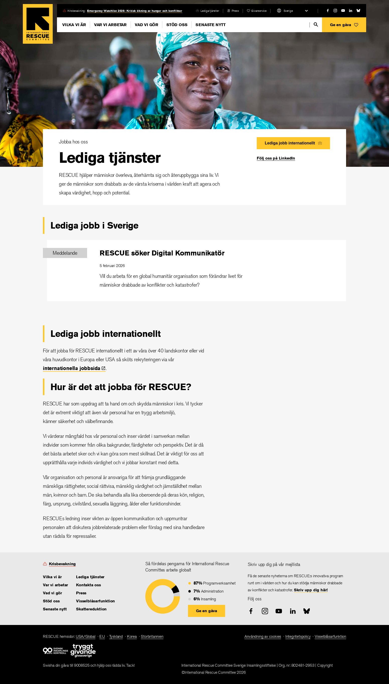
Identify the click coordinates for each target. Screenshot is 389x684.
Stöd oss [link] (51, 601)
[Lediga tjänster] (194, 167)
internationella (74, 368)
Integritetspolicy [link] (298, 636)
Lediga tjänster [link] (210, 11)
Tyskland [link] (116, 636)
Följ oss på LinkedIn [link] (276, 158)
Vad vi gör (146, 24)
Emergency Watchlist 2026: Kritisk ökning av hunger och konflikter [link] (134, 11)
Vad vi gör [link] (52, 593)
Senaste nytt (211, 24)
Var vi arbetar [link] (55, 585)
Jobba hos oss (73, 141)
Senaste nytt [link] (55, 609)
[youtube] (343, 10)
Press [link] (235, 11)
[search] (316, 24)
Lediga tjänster (109, 157)
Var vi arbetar (110, 24)
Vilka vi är (74, 24)
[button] (344, 24)
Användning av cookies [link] (262, 636)
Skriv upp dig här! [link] (311, 590)
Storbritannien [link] (152, 636)
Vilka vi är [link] (52, 576)
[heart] (257, 10)
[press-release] (233, 10)
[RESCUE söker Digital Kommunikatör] (196, 270)
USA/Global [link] (85, 636)
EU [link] (102, 636)
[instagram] (335, 10)
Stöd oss (176, 24)
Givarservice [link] (259, 11)
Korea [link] (132, 636)
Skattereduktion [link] (91, 609)
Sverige (288, 11)
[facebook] (328, 10)
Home (38, 24)
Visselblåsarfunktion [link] (95, 601)
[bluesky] (358, 10)
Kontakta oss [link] (88, 585)
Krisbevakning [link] (62, 563)
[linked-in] (350, 10)
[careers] (207, 10)
